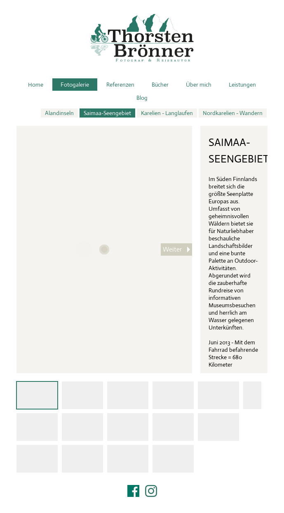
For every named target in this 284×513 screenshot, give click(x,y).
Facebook (133, 491)
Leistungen (242, 84)
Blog (142, 97)
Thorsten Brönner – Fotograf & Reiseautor (142, 37)
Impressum (142, 501)
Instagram (151, 491)
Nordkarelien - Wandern (233, 113)
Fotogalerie (75, 84)
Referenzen (120, 84)
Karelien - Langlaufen (167, 113)
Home (35, 84)
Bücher (160, 84)
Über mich (198, 84)
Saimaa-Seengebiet (107, 113)
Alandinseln (59, 113)
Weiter (172, 249)
